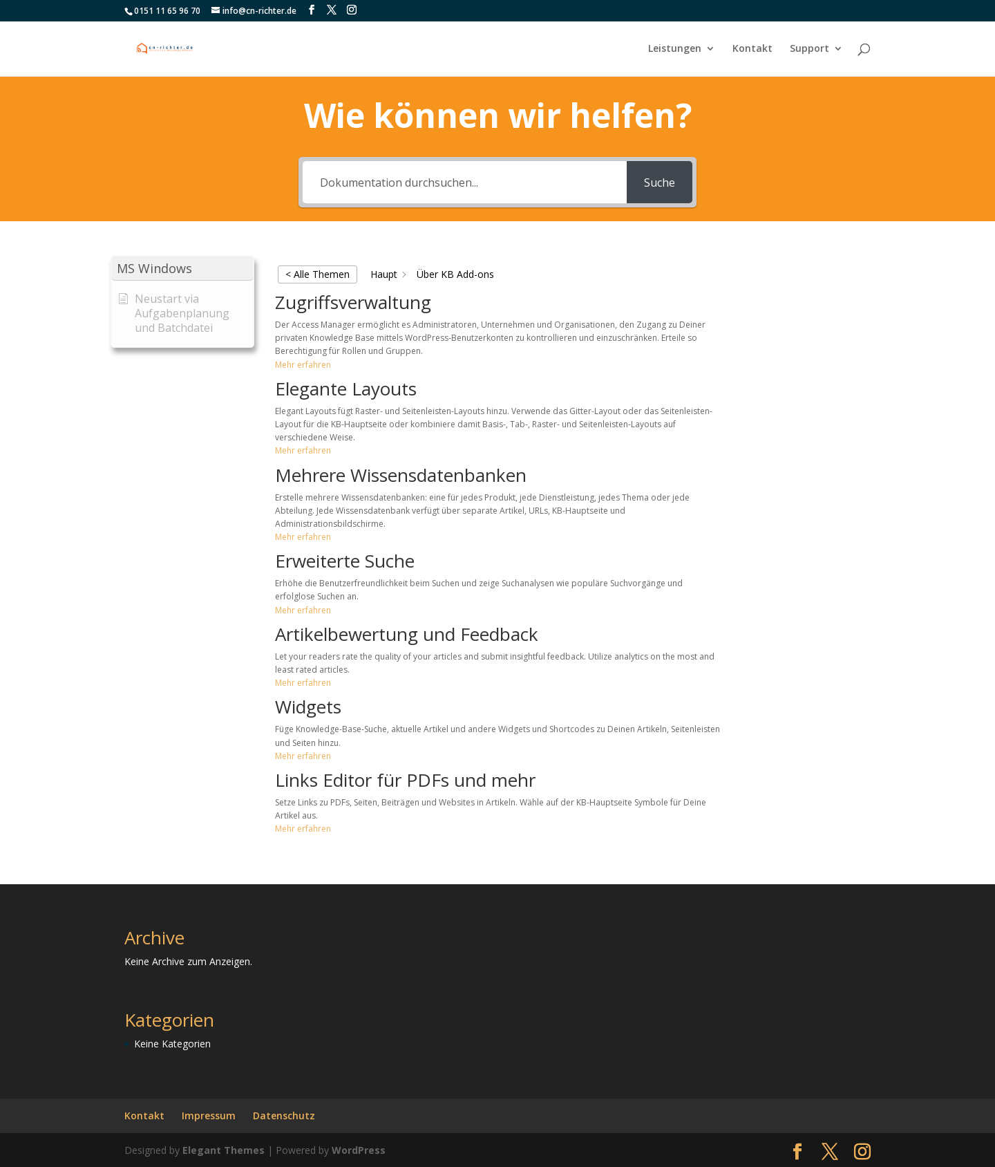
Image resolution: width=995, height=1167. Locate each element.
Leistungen (674, 49)
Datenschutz (284, 1115)
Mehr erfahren (303, 365)
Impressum (209, 1115)
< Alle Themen (317, 274)
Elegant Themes (223, 1150)
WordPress (359, 1150)
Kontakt (752, 49)
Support (809, 49)
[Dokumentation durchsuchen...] (465, 182)
